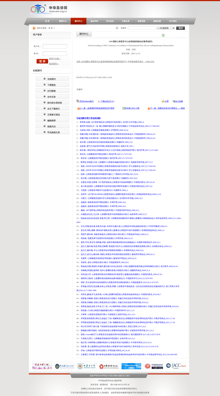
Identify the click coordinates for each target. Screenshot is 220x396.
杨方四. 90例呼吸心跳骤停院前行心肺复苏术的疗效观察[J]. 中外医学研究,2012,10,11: (116, 342)
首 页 (47, 21)
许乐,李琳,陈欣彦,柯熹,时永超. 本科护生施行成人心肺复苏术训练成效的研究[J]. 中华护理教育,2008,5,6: (124, 226)
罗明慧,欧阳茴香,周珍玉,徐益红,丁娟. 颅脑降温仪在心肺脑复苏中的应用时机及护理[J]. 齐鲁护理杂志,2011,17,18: (128, 318)
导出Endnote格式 (87, 101)
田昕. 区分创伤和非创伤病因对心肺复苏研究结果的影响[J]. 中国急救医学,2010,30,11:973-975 (120, 282)
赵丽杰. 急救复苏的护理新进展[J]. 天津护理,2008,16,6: (103, 202)
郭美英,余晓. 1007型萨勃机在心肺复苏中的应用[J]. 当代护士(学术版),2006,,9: (112, 122)
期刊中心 (78, 21)
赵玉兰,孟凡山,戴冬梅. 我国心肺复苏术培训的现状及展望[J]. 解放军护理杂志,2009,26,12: (118, 254)
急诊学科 (94, 21)
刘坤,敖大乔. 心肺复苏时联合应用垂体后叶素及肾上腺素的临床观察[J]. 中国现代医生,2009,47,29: (121, 274)
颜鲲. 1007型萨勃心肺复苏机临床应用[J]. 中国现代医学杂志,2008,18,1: (110, 210)
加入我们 (126, 376)
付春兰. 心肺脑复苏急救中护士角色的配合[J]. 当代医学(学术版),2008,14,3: (112, 198)
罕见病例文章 (53, 132)
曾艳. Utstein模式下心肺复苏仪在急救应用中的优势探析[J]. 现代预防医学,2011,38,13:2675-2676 (120, 334)
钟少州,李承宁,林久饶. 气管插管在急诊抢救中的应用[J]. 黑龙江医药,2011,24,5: (113, 326)
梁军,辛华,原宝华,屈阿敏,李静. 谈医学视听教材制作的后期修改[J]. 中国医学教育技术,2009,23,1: (121, 242)
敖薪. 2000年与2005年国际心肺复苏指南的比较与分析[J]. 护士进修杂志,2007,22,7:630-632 (118, 166)
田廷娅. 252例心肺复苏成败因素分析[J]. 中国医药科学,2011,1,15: (108, 310)
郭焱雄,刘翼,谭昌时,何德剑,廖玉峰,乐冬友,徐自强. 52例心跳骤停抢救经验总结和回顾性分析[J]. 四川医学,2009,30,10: (129, 266)
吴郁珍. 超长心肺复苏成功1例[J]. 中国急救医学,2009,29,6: (105, 262)
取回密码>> (54, 64)
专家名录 (126, 21)
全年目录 (51, 97)
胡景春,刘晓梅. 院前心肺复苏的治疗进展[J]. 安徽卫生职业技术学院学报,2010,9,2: (115, 298)
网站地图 (118, 376)
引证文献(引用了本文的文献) (88, 118)
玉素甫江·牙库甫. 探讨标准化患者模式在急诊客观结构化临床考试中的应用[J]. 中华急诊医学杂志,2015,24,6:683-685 (129, 354)
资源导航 (141, 21)
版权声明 (94, 376)
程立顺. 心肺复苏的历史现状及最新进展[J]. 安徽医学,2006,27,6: (106, 142)
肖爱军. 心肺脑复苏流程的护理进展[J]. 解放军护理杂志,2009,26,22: (109, 258)
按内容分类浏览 (54, 103)
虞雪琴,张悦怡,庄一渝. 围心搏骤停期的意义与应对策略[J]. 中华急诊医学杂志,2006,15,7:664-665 (120, 126)
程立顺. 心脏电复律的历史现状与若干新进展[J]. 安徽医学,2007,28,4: (109, 178)
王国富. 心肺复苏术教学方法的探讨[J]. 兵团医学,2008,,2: (104, 190)
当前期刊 (51, 79)
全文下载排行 (53, 109)
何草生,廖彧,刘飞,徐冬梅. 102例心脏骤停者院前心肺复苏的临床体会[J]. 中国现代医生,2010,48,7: (121, 294)
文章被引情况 (53, 114)
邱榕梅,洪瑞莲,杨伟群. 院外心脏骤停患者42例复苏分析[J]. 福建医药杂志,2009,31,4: (115, 270)
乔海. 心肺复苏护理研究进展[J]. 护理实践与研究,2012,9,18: (105, 350)
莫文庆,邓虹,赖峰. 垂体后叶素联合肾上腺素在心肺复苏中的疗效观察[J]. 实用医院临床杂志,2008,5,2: (123, 230)
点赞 (167, 101)
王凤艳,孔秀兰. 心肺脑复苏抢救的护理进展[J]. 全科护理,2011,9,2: (108, 338)
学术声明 (102, 376)
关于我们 (173, 21)
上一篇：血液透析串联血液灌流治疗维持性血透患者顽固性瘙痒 (107, 108)
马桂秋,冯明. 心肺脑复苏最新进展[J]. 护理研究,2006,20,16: (104, 130)
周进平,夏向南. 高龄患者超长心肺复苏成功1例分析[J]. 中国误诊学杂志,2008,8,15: (115, 234)
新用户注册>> (55, 59)
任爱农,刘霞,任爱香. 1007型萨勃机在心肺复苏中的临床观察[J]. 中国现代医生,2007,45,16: (118, 182)
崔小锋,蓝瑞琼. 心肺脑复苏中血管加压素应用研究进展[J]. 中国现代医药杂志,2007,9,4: (117, 186)
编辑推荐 (51, 120)
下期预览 (51, 85)
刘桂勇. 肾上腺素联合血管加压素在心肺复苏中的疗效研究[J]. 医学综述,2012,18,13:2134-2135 (120, 346)
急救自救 (157, 21)
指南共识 (51, 126)
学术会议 (110, 21)
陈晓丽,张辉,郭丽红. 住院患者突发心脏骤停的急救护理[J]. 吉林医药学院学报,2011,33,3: (117, 330)
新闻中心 (63, 21)
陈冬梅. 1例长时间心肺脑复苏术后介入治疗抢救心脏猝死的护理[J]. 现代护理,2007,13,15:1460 (119, 150)
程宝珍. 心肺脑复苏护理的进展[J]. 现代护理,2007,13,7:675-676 (106, 154)
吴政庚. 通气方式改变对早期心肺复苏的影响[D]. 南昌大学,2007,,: (107, 146)
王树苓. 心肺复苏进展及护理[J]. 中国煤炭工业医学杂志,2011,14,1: (108, 314)
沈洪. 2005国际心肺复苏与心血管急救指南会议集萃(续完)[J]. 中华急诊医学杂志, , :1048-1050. (115, 61)
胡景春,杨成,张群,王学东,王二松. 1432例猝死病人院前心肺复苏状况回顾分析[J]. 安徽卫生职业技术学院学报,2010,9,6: (130, 306)
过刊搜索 (51, 91)
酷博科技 (104, 384)
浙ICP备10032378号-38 (119, 384)
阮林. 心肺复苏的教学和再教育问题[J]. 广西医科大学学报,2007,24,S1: (110, 174)
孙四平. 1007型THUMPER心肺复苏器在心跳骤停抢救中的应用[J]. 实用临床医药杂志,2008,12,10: (121, 194)
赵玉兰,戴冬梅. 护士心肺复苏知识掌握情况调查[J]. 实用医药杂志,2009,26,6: (112, 250)
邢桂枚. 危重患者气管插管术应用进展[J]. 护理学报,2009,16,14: (107, 238)
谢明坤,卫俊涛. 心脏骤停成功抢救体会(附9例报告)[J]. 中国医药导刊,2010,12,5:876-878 (117, 278)
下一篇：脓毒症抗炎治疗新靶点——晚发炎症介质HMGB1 (174, 108)
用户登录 (37, 34)
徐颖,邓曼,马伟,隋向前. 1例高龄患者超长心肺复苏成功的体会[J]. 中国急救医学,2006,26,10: (118, 134)
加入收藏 (179, 101)
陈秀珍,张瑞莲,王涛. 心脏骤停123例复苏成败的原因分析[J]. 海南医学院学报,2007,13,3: (117, 162)
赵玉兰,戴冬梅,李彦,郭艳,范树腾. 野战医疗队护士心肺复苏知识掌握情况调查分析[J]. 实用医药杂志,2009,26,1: (126, 246)
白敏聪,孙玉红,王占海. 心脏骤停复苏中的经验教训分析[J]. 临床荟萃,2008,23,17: (114, 214)
